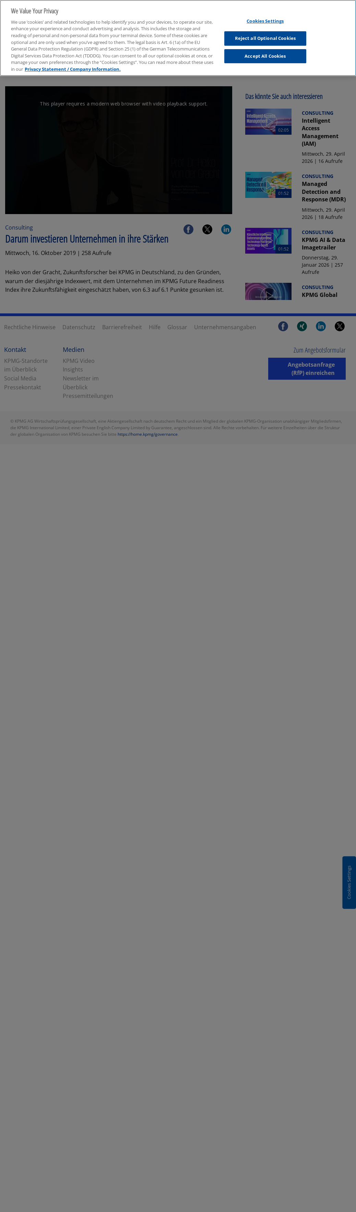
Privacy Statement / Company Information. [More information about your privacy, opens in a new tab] (73, 62)
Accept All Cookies (265, 50)
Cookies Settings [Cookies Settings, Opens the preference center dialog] (265, 14)
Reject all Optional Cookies (265, 32)
